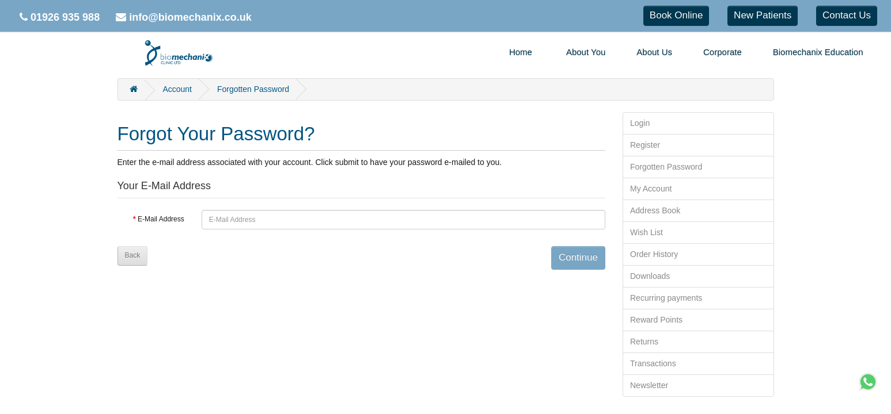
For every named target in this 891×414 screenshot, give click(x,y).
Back (133, 255)
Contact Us (846, 15)
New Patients (762, 15)
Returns (644, 341)
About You (585, 52)
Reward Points (656, 319)
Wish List (646, 232)
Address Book (655, 210)
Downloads (650, 276)
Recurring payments (666, 297)
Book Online (676, 15)
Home (520, 52)
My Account (651, 188)
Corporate (722, 52)
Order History (654, 254)
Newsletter (649, 385)
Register (645, 145)
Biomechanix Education (818, 52)
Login (640, 123)
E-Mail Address (161, 219)
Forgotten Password (253, 89)
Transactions (653, 363)
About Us (654, 52)
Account (177, 89)
